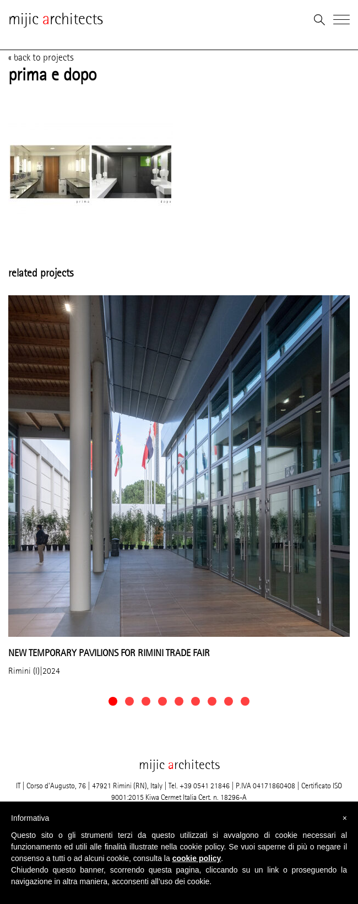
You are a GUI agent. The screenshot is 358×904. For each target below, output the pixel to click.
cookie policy (196, 858)
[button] (113, 701)
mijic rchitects (55, 19)
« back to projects (41, 57)
